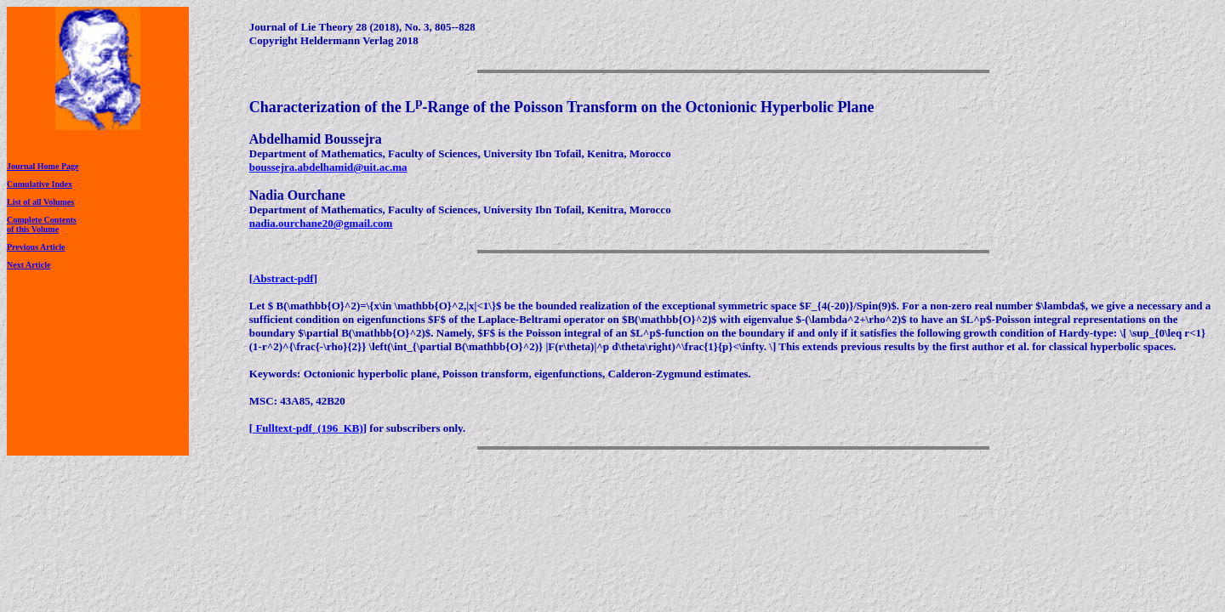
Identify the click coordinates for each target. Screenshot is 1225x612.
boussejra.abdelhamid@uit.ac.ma (328, 167)
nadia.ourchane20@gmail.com (321, 223)
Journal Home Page (42, 166)
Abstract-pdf (283, 278)
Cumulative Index (39, 184)
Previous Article (36, 247)
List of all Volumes (40, 202)
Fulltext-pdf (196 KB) (308, 428)
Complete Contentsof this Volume (42, 224)
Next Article (28, 264)
